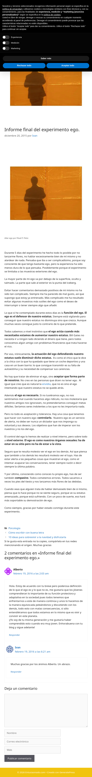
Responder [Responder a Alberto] (14, 635)
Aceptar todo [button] (67, 771)
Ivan (18, 647)
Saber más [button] (46, 764)
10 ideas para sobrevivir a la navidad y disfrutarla (37, 537)
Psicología (14, 528)
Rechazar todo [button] (24, 771)
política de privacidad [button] (12, 714)
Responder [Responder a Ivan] (16, 671)
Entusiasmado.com (56, 9)
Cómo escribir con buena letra (26, 532)
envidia (46, 384)
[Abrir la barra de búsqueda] (88, 27)
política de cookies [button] (52, 720)
